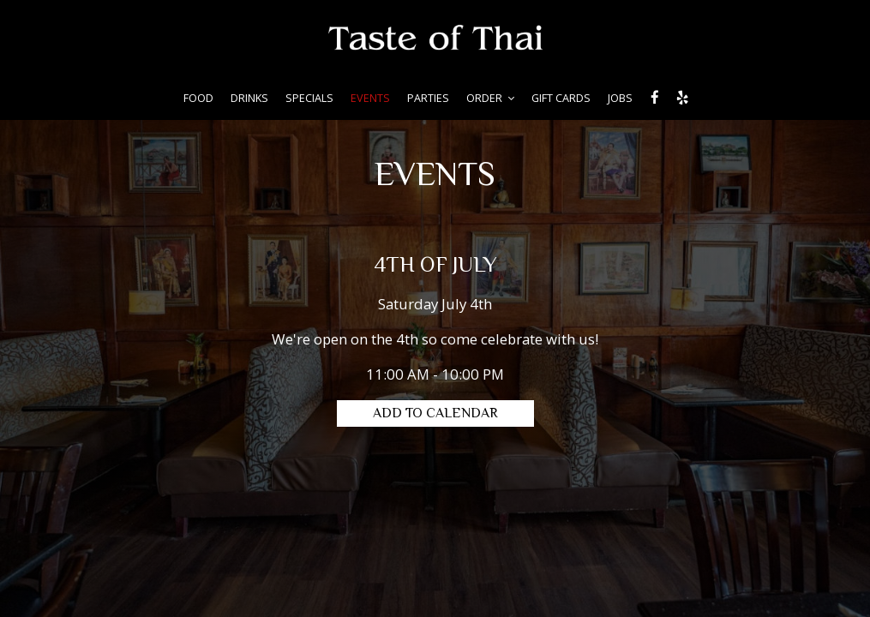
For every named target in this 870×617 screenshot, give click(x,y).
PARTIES (428, 98)
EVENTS (370, 98)
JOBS (620, 98)
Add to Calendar (435, 414)
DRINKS (249, 98)
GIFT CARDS (561, 98)
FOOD (198, 98)
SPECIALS (309, 98)
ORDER (490, 98)
